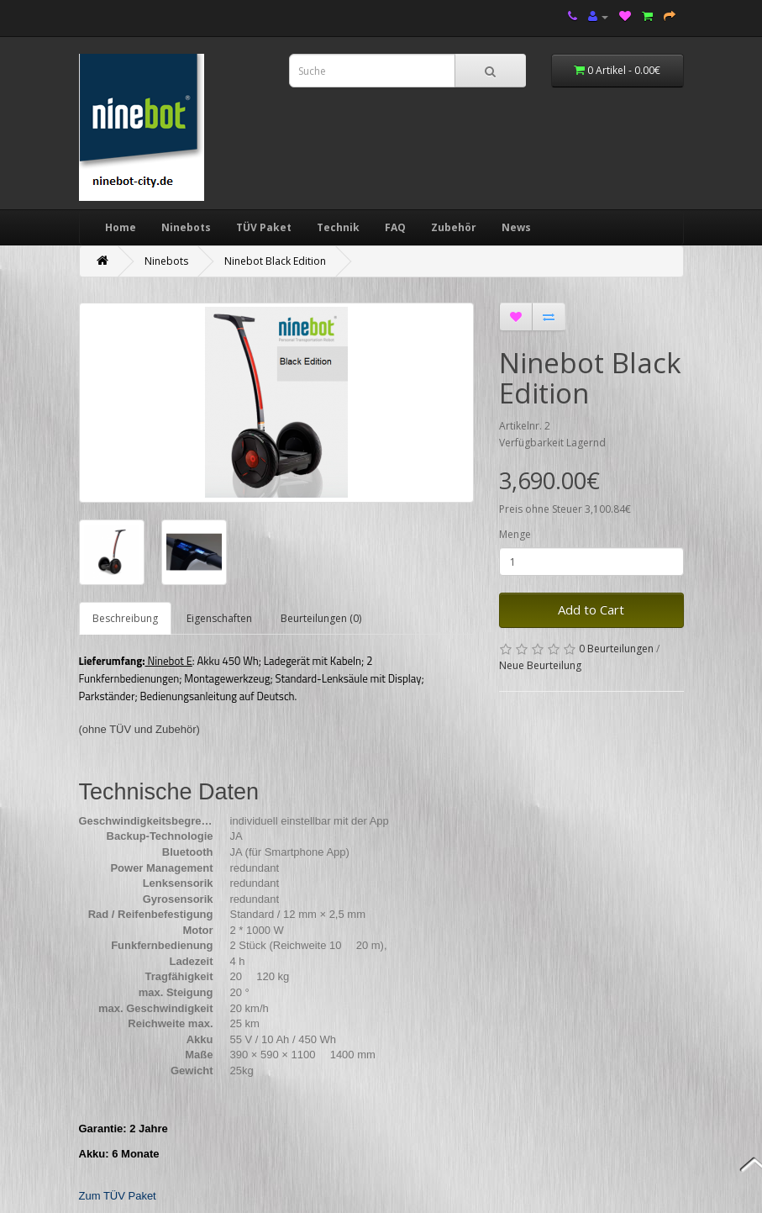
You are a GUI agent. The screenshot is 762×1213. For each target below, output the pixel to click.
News (516, 227)
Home (120, 227)
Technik (338, 227)
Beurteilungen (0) (321, 618)
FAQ (395, 227)
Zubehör (453, 227)
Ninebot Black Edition (275, 261)
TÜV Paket (264, 227)
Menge (515, 534)
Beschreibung (125, 618)
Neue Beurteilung (540, 665)
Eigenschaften (219, 618)
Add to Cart (591, 609)
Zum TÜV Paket (117, 1195)
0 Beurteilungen (616, 648)
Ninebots (186, 227)
